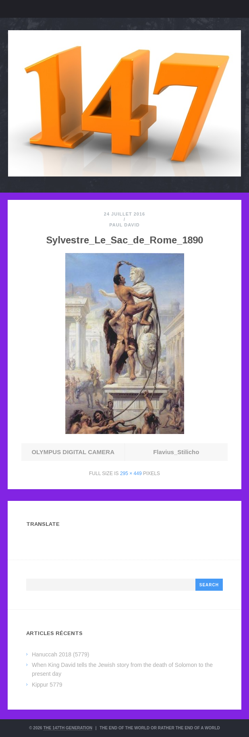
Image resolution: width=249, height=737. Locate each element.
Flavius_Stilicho (176, 451)
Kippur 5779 (47, 684)
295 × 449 (131, 473)
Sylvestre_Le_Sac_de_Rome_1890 (124, 240)
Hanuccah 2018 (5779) (60, 654)
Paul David (124, 224)
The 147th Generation (67, 728)
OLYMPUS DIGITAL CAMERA (72, 451)
